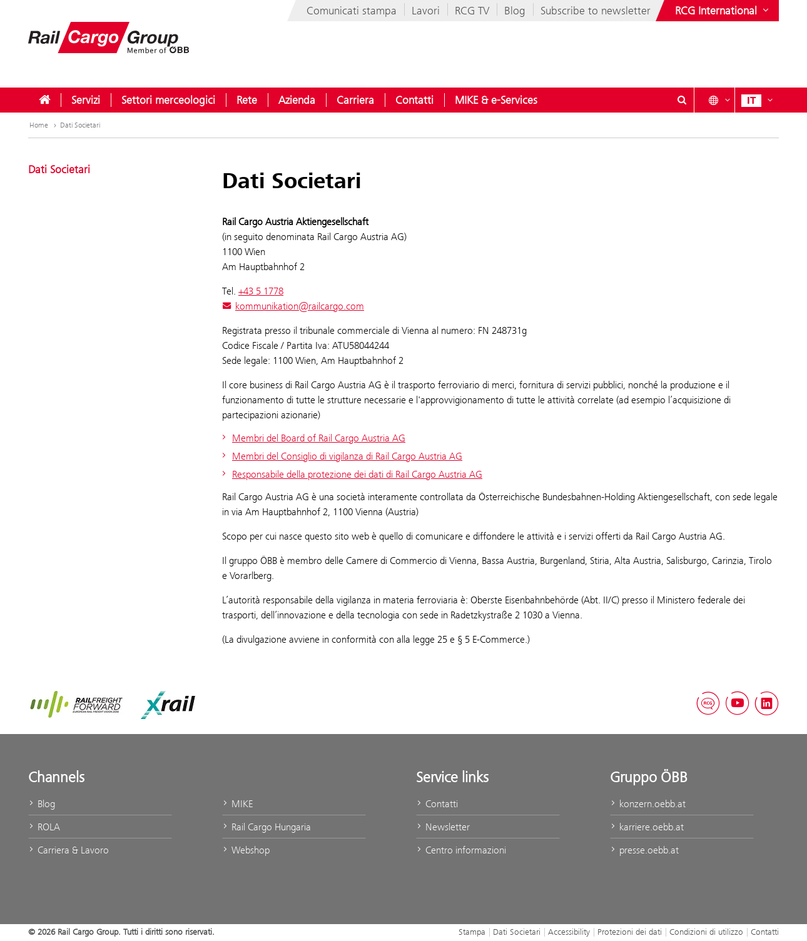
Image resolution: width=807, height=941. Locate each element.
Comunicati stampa (352, 10)
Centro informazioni (461, 850)
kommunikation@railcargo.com (293, 306)
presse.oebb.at (644, 850)
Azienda (296, 100)
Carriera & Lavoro (68, 850)
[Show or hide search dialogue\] (681, 100)
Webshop (246, 850)
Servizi (85, 100)
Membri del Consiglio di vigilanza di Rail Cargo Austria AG (340, 456)
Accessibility (569, 932)
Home (44, 125)
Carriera (355, 100)
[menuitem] (44, 100)
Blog (514, 10)
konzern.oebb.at (648, 804)
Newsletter (443, 827)
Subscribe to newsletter (596, 10)
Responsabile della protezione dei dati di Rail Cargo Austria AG (350, 474)
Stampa (472, 932)
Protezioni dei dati (629, 932)
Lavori (426, 10)
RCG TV (472, 10)
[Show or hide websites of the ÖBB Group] (723, 10)
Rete (246, 100)
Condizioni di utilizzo (706, 932)
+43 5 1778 (260, 291)
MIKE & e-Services (496, 100)
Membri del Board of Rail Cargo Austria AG (312, 438)
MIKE (237, 804)
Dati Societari (80, 125)
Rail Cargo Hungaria (266, 827)
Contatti (414, 100)
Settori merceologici (168, 100)
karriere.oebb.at (647, 827)
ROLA (44, 827)
